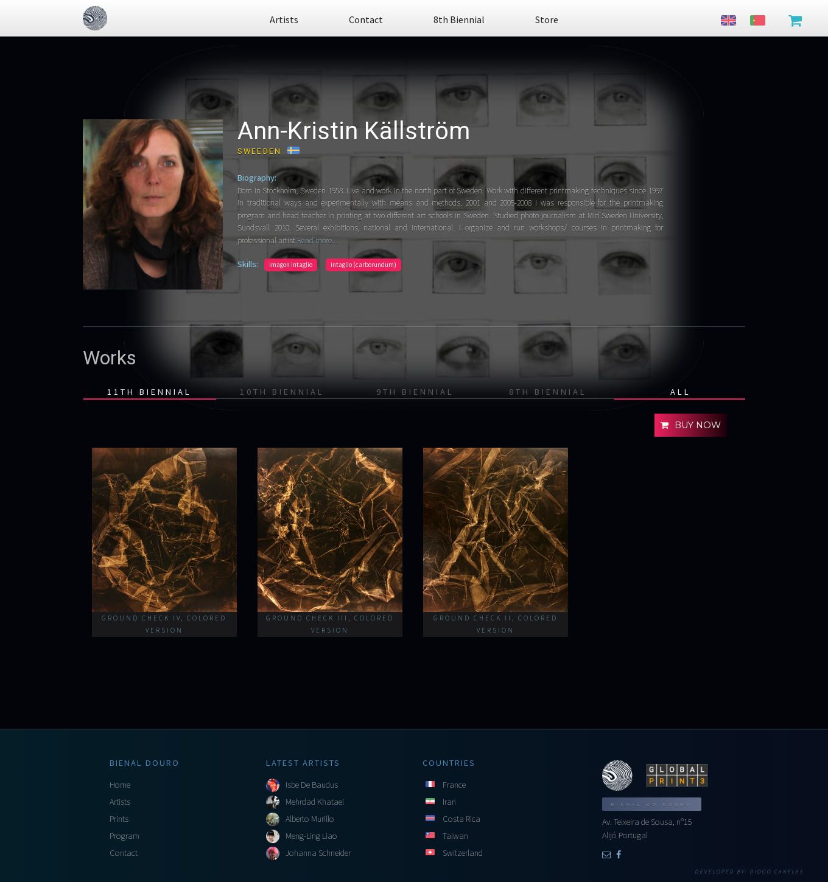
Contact (124, 852)
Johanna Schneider (318, 852)
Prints (119, 818)
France (454, 784)
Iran (449, 801)
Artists (120, 801)
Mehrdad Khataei (315, 801)
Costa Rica (461, 818)
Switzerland (463, 852)
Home (120, 784)
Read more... (316, 240)
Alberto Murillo (310, 818)
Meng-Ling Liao (311, 835)
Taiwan (455, 835)
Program (124, 835)
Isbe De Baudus (312, 784)
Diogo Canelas (776, 871)
